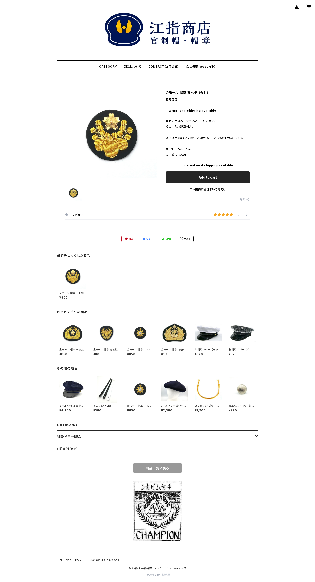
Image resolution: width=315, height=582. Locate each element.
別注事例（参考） (67, 448)
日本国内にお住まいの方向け (208, 189)
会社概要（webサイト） (201, 66)
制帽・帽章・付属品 (69, 436)
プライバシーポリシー (72, 560)
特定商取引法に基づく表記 (105, 560)
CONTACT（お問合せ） (163, 66)
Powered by (157, 574)
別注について (132, 66)
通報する (245, 199)
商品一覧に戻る (157, 468)
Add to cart (208, 177)
